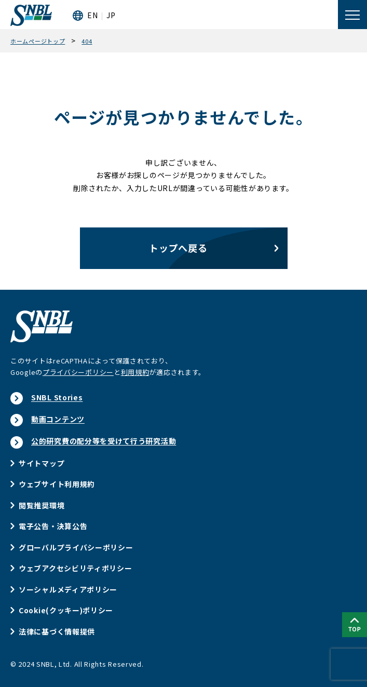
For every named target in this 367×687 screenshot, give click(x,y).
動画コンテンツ (58, 419)
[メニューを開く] (352, 14)
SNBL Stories (57, 397)
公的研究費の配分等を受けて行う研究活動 (103, 441)
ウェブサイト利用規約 (57, 484)
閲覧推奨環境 (41, 505)
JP (110, 15)
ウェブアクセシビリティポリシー (75, 568)
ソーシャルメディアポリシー (68, 589)
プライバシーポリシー (78, 372)
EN (92, 15)
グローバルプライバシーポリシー (76, 547)
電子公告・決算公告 (53, 526)
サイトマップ (41, 463)
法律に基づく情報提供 (57, 631)
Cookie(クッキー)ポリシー (66, 610)
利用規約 (135, 372)
